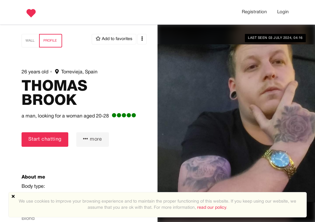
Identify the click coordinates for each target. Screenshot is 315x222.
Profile (50, 40)
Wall (30, 40)
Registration (254, 12)
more (92, 139)
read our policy (211, 208)
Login (283, 12)
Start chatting (45, 139)
